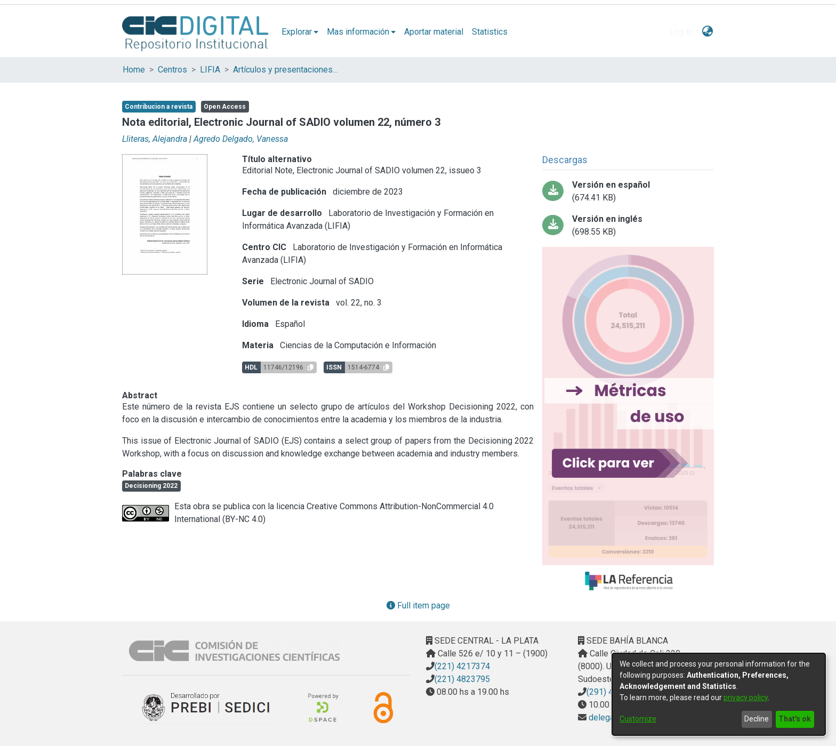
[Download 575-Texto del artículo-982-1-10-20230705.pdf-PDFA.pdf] (628, 225)
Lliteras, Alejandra (154, 139)
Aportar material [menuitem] (433, 32)
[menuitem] (300, 32)
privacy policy (746, 697)
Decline (756, 719)
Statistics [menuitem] (490, 32)
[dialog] (718, 694)
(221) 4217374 (462, 666)
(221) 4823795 (462, 679)
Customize (638, 719)
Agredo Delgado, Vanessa (241, 139)
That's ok (794, 719)
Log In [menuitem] (681, 32)
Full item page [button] (418, 605)
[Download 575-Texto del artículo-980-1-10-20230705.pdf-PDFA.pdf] (628, 191)
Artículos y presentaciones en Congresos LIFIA (286, 70)
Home (134, 70)
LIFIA (210, 70)
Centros (172, 70)
